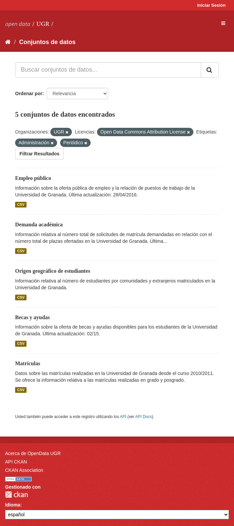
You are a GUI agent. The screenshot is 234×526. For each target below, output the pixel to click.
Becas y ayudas (32, 317)
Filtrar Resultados (39, 153)
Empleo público (33, 178)
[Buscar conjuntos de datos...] (108, 70)
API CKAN (16, 461)
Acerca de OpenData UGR (33, 453)
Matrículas (27, 363)
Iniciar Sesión (211, 5)
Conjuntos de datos (47, 42)
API (123, 416)
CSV (21, 204)
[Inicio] (8, 42)
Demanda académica (39, 224)
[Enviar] (210, 70)
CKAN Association (24, 470)
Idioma (12, 505)
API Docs (143, 416)
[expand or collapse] (223, 23)
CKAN (16, 494)
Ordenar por (28, 93)
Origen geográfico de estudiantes (52, 271)
